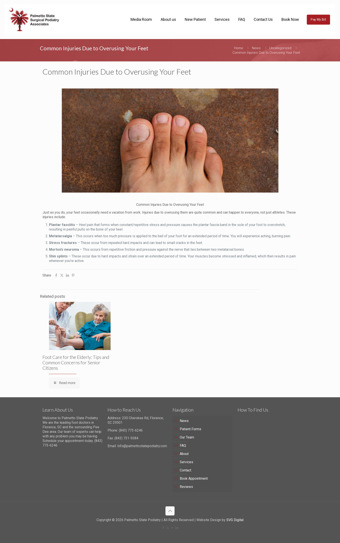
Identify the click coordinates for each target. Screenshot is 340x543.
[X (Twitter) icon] (167, 528)
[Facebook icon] (163, 528)
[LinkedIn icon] (176, 528)
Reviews (186, 487)
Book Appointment (194, 478)
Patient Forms (190, 429)
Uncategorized (280, 48)
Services (186, 462)
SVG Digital (235, 520)
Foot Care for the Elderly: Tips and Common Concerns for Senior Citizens (75, 362)
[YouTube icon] (172, 528)
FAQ (183, 445)
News (256, 48)
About (184, 454)
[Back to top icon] (170, 510)
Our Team (187, 437)
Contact (185, 470)
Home (238, 48)
